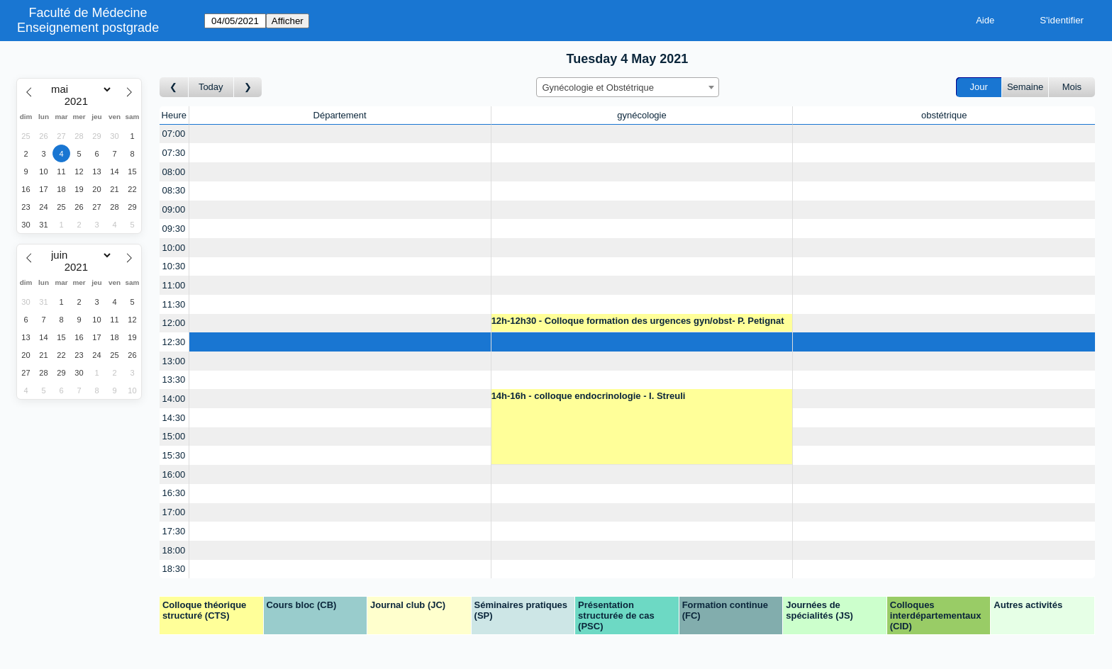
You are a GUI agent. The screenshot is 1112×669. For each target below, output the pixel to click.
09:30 (174, 228)
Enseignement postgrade (88, 28)
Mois (1072, 86)
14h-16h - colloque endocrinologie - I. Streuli (588, 395)
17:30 (174, 531)
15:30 (174, 455)
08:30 (174, 190)
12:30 (174, 342)
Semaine (1025, 86)
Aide (985, 20)
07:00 (174, 133)
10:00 (174, 247)
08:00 (174, 172)
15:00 (174, 436)
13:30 (174, 379)
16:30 (174, 493)
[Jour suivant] (248, 87)
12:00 (174, 322)
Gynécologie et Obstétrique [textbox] (599, 87)
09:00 (174, 209)
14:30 (174, 417)
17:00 (174, 512)
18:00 (174, 550)
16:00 (174, 474)
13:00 (174, 361)
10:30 (174, 266)
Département (340, 115)
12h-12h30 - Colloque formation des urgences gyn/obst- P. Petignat (637, 320)
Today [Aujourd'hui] (211, 86)
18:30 (174, 568)
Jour (979, 86)
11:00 (174, 285)
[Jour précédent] (174, 87)
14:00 (174, 398)
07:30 (174, 152)
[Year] (79, 101)
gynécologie (641, 115)
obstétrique (944, 115)
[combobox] (627, 87)
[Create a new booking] (340, 134)
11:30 (174, 304)
